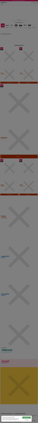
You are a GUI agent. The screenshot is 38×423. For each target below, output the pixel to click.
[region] (16, 419)
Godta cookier (26, 417)
